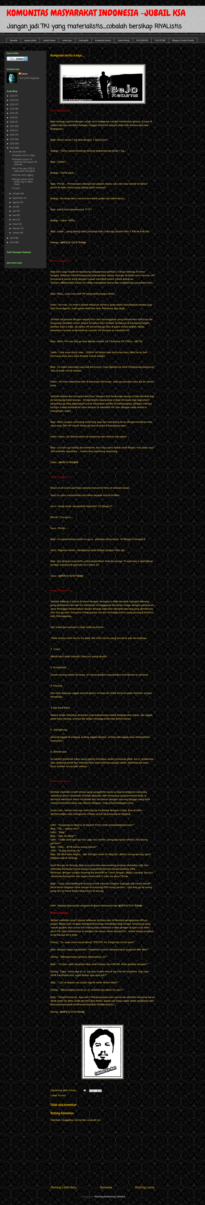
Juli (14, 206)
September (18, 198)
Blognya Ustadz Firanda (183, 40)
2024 (12, 96)
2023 (12, 100)
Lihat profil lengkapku (29, 78)
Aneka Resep (123, 40)
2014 (12, 139)
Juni (14, 211)
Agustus (16, 202)
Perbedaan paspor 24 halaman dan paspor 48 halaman (24, 162)
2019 (12, 117)
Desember (17, 151)
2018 (12, 122)
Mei (14, 215)
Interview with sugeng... (23, 175)
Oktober (16, 193)
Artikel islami (49, 40)
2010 (12, 242)
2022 (12, 104)
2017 (12, 126)
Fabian (24, 74)
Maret (15, 224)
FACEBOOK (142, 40)
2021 (12, 109)
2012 (12, 148)
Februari (16, 228)
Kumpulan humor (103, 40)
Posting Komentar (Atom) (109, 1196)
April (15, 219)
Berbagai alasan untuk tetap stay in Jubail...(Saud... (22, 182)
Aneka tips (67, 40)
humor (62, 1095)
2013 (12, 143)
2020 (13, 113)
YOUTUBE (160, 40)
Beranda (14, 40)
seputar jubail (30, 40)
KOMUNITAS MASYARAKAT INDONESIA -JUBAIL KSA (96, 13)
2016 (12, 130)
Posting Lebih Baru (63, 1187)
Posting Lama (145, 1187)
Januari (16, 232)
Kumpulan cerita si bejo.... (24, 155)
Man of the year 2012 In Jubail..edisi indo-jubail (23, 170)
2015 (12, 135)
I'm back (16, 188)
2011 (12, 238)
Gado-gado (83, 40)
